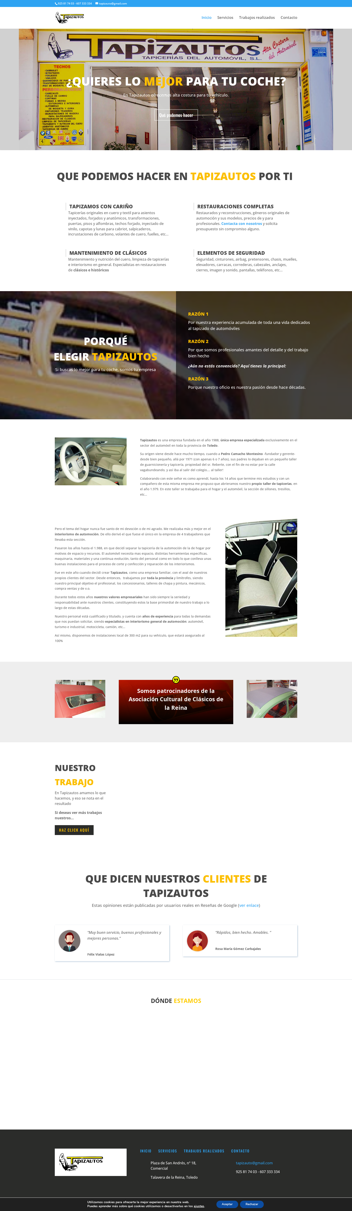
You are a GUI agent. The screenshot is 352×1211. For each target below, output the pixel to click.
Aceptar (225, 1204)
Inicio (206, 18)
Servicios (225, 18)
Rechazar (253, 1204)
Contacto (289, 18)
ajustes (196, 1206)
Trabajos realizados (257, 18)
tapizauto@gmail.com (254, 1162)
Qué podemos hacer (176, 115)
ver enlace (249, 905)
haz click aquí (74, 830)
